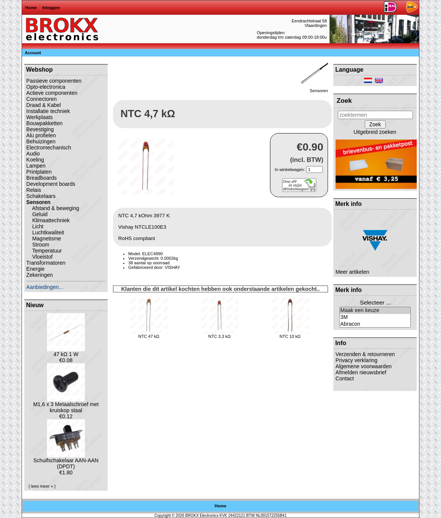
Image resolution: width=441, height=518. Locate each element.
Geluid (36, 214)
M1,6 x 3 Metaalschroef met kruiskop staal (66, 404)
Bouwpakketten (44, 123)
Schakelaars (40, 196)
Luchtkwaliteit (45, 232)
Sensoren (314, 89)
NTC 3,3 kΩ (219, 336)
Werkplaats (39, 117)
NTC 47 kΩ (149, 336)
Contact (345, 378)
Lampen (36, 166)
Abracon (375, 324)
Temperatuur (44, 251)
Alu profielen (41, 135)
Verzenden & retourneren (365, 354)
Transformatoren (45, 263)
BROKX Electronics (201, 515)
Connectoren (41, 99)
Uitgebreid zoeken (374, 132)
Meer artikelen (352, 272)
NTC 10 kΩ (290, 336)
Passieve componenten (54, 81)
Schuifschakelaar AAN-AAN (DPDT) (66, 460)
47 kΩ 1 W (66, 351)
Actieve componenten (51, 93)
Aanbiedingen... (44, 287)
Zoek (344, 100)
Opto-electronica (45, 87)
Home (31, 7)
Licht (34, 226)
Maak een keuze (375, 310)
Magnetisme (43, 238)
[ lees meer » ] (42, 486)
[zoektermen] (375, 115)
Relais (33, 190)
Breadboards (41, 178)
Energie (35, 269)
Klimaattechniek (47, 220)
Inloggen (51, 7)
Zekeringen (39, 275)
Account (33, 52)
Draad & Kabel (43, 105)
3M (375, 317)
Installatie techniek (48, 111)
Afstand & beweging (52, 208)
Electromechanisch (48, 147)
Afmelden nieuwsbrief (361, 372)
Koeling (35, 160)
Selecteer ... (375, 302)
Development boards (50, 184)
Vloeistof (39, 257)
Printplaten (39, 172)
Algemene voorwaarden (364, 366)
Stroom (37, 245)
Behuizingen (40, 141)
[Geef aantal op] (314, 169)
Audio (33, 154)
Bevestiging (39, 129)
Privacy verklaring (356, 360)
